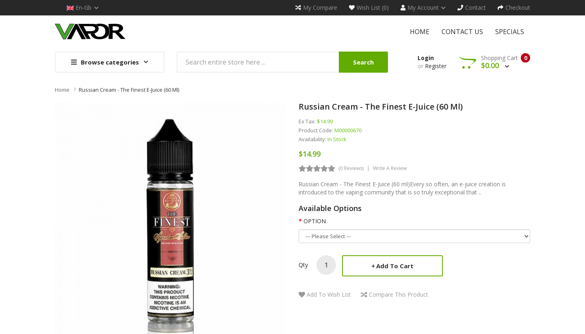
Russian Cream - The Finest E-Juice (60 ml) (129, 89)
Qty (303, 265)
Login (426, 58)
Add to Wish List (329, 294)
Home (62, 89)
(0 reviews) (351, 168)
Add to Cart (395, 266)
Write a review (390, 168)
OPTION (314, 221)
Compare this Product (398, 294)
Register (435, 66)
